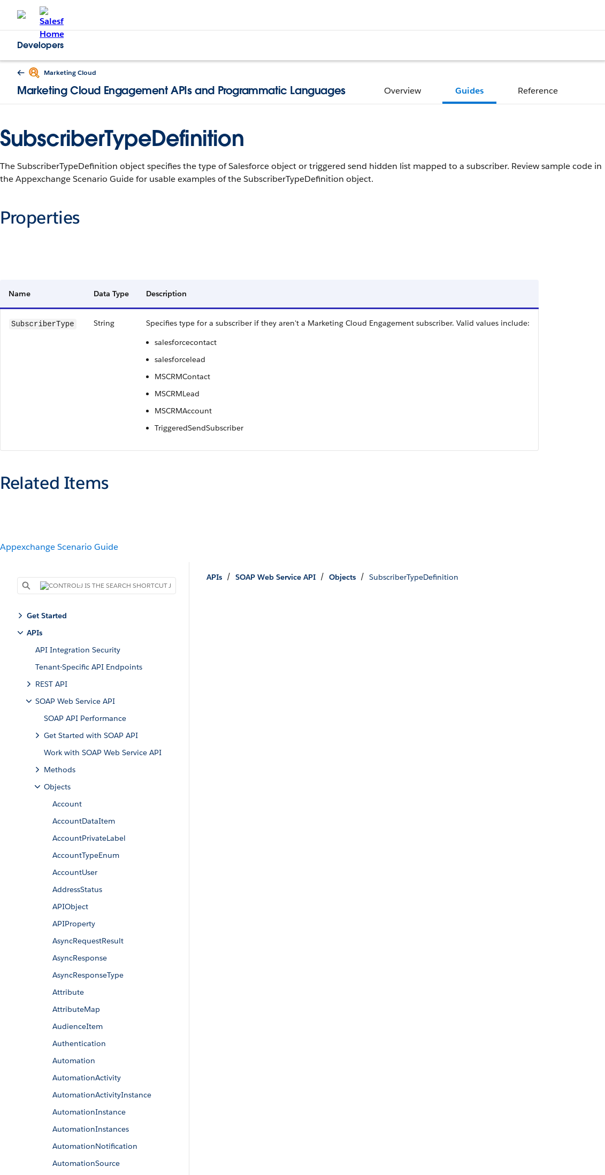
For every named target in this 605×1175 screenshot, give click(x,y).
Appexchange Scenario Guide (59, 546)
